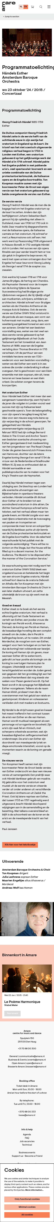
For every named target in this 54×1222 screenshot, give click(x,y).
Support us (17, 1156)
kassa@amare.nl (27, 1115)
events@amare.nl (37, 1060)
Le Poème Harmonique (22, 1002)
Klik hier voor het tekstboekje (20, 845)
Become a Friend (33, 1156)
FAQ (27, 1138)
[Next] (47, 919)
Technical (27, 1145)
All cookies (27, 1215)
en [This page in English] (25, 7)
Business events (27, 1153)
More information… (34, 1190)
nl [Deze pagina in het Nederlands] (21, 7)
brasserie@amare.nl (36, 1067)
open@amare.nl (34, 1063)
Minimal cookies (27, 1207)
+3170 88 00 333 (27, 1112)
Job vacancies (27, 1141)
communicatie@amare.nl (32, 1056)
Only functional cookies (27, 1199)
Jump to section (11, 16)
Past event (12, 1013)
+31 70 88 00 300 (27, 1049)
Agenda (27, 1134)
